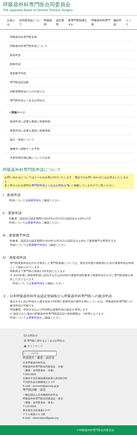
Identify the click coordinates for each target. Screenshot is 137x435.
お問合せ (32, 335)
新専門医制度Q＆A (77, 22)
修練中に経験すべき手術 (25, 148)
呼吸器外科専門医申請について (29, 45)
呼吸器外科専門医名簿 (23, 36)
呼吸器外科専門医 (100, 22)
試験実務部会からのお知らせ (27, 91)
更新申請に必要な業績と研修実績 (30, 130)
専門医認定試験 (19, 82)
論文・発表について (22, 139)
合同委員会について (30, 22)
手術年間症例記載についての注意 (30, 157)
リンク (128, 22)
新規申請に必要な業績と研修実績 (30, 121)
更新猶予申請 (18, 73)
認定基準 (60, 22)
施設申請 (117, 22)
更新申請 (15, 64)
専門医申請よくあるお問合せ (27, 100)
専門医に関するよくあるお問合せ (46, 340)
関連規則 (48, 22)
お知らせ (11, 22)
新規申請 (15, 55)
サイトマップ (35, 346)
